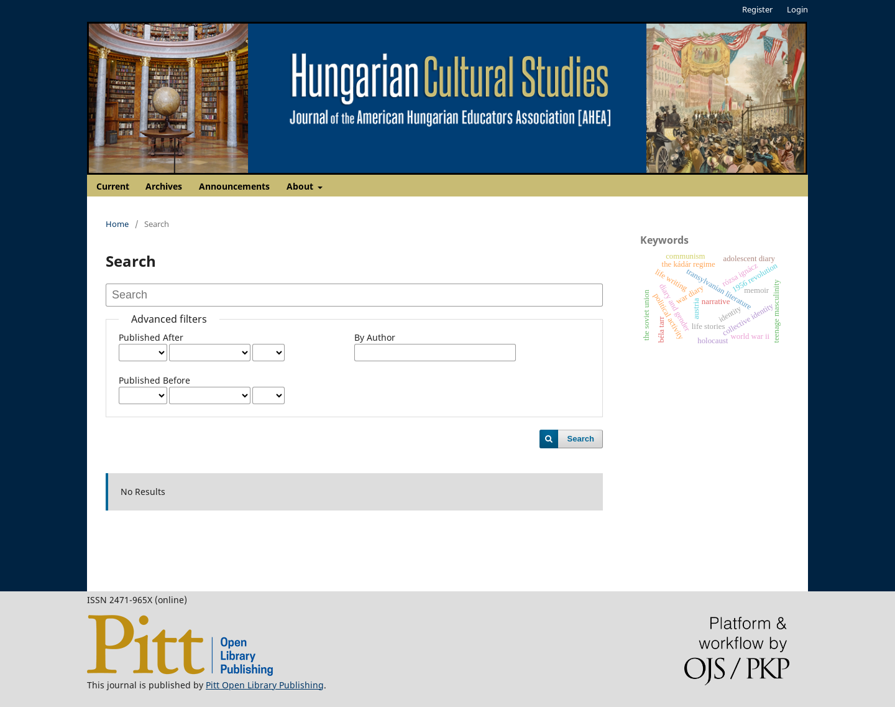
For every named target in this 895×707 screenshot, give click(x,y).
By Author (374, 337)
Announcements (234, 186)
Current (112, 186)
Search (580, 438)
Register (757, 9)
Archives (163, 186)
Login (797, 9)
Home (117, 223)
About (301, 186)
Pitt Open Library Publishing (265, 685)
